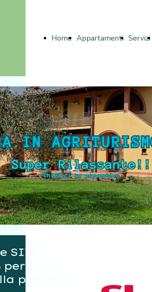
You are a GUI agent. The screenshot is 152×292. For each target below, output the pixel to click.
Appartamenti (100, 38)
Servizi (139, 38)
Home (61, 38)
